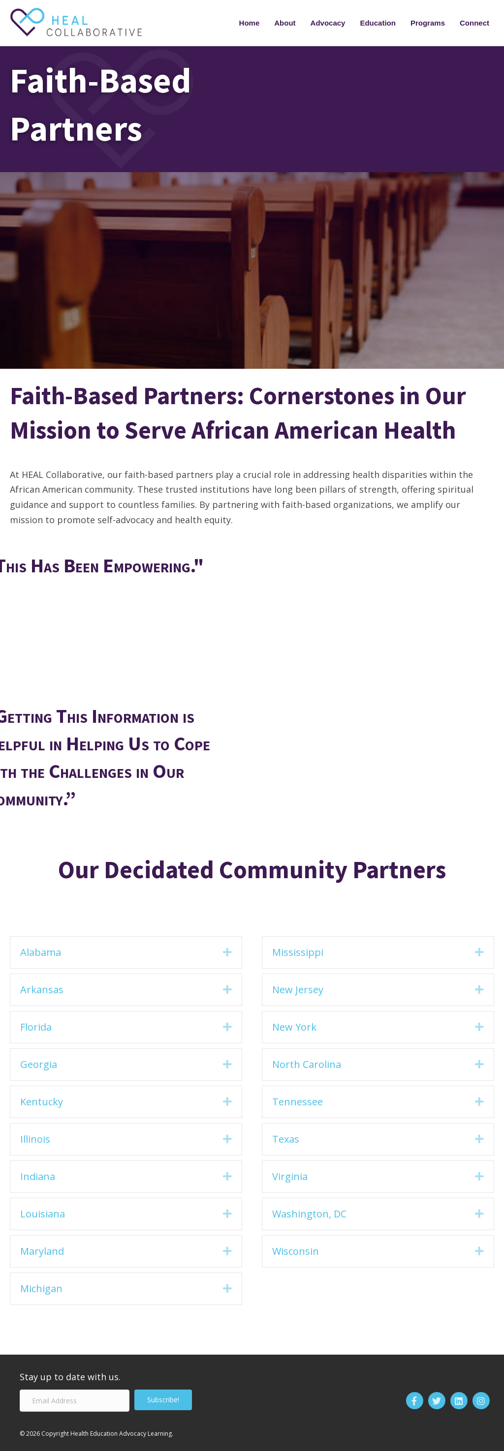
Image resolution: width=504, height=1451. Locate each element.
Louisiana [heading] (42, 1213)
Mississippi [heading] (297, 952)
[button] (227, 952)
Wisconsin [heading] (295, 1251)
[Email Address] (74, 1401)
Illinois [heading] (35, 1139)
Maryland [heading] (42, 1251)
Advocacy (328, 23)
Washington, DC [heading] (309, 1213)
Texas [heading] (285, 1139)
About (284, 23)
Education (378, 23)
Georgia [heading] (38, 1064)
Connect (474, 23)
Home (249, 23)
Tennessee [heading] (297, 1101)
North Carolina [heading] (306, 1064)
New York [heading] (294, 1027)
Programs (427, 23)
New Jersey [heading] (297, 989)
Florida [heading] (36, 1027)
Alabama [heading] (40, 952)
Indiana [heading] (37, 1176)
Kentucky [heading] (41, 1101)
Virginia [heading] (290, 1176)
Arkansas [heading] (41, 989)
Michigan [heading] (41, 1288)
